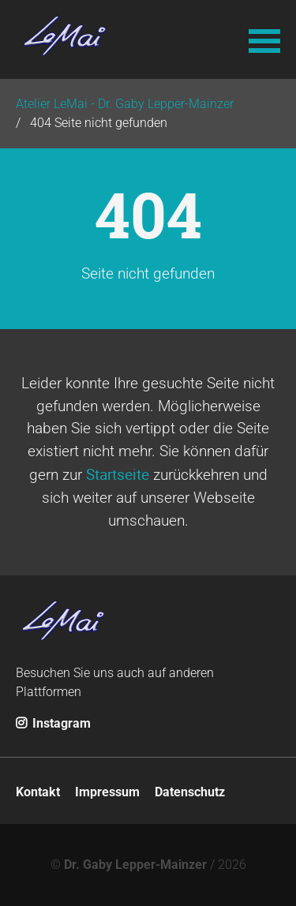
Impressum (107, 791)
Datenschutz (190, 791)
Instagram (53, 723)
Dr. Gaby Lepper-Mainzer (135, 864)
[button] (264, 39)
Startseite (117, 474)
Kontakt (38, 791)
